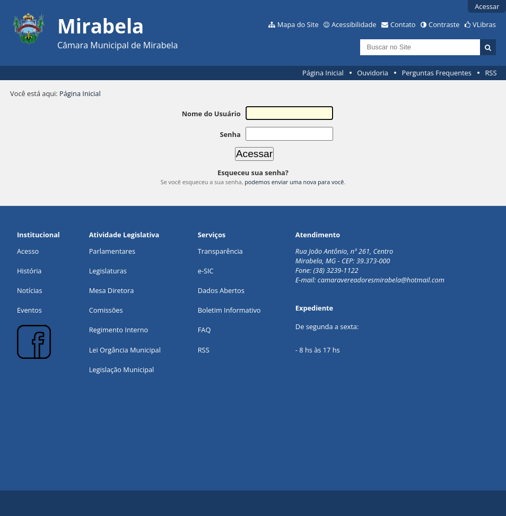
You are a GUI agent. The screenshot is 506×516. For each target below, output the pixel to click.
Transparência (220, 251)
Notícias (29, 290)
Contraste (444, 24)
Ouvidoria (372, 73)
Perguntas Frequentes (436, 73)
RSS (490, 73)
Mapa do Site (298, 24)
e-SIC (206, 271)
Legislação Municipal (121, 369)
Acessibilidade (353, 24)
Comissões (106, 310)
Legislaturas (108, 271)
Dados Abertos (221, 290)
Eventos (29, 310)
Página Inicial (323, 73)
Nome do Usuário (211, 113)
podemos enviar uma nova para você (294, 182)
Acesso (28, 251)
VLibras (484, 24)
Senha (230, 134)
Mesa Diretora (111, 290)
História (29, 271)
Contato (403, 24)
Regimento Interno (119, 329)
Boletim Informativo (229, 310)
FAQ (204, 329)
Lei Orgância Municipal (125, 350)
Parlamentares (112, 251)
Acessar (487, 6)
